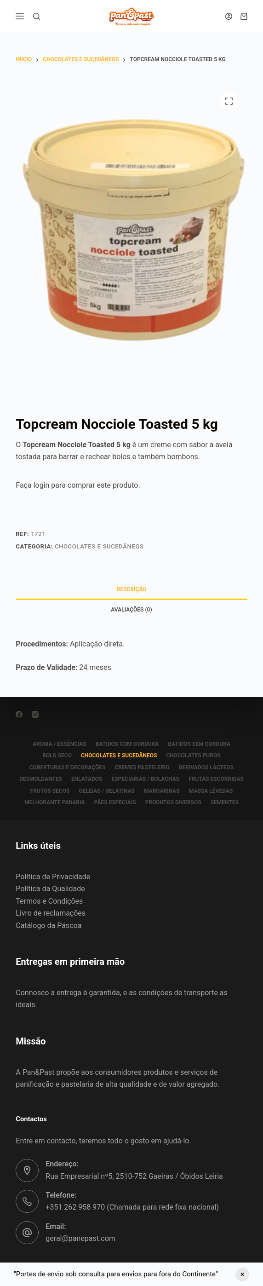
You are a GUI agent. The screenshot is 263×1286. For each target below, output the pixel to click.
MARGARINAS (162, 791)
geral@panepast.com (80, 1238)
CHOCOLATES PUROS (193, 755)
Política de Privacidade (53, 876)
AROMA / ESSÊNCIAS (59, 744)
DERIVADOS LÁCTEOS (206, 767)
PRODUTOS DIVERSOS (173, 802)
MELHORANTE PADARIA (54, 802)
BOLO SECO (57, 755)
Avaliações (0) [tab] (131, 609)
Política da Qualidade (50, 888)
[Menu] (20, 16)
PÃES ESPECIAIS (115, 802)
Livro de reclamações (51, 913)
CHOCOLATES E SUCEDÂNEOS (99, 546)
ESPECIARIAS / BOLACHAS (145, 779)
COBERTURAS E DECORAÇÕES (67, 767)
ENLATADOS (87, 779)
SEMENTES (225, 802)
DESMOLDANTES (40, 779)
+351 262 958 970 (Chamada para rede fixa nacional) (132, 1207)
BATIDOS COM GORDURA (127, 744)
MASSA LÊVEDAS (211, 791)
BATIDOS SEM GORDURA (199, 744)
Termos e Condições (49, 901)
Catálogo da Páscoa (48, 925)
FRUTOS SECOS (50, 791)
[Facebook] (19, 714)
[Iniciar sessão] (228, 16)
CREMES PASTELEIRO (141, 767)
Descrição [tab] (132, 589)
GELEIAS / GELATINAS (107, 791)
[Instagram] (35, 714)
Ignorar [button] (242, 1274)
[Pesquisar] (36, 16)
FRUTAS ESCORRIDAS (216, 779)
